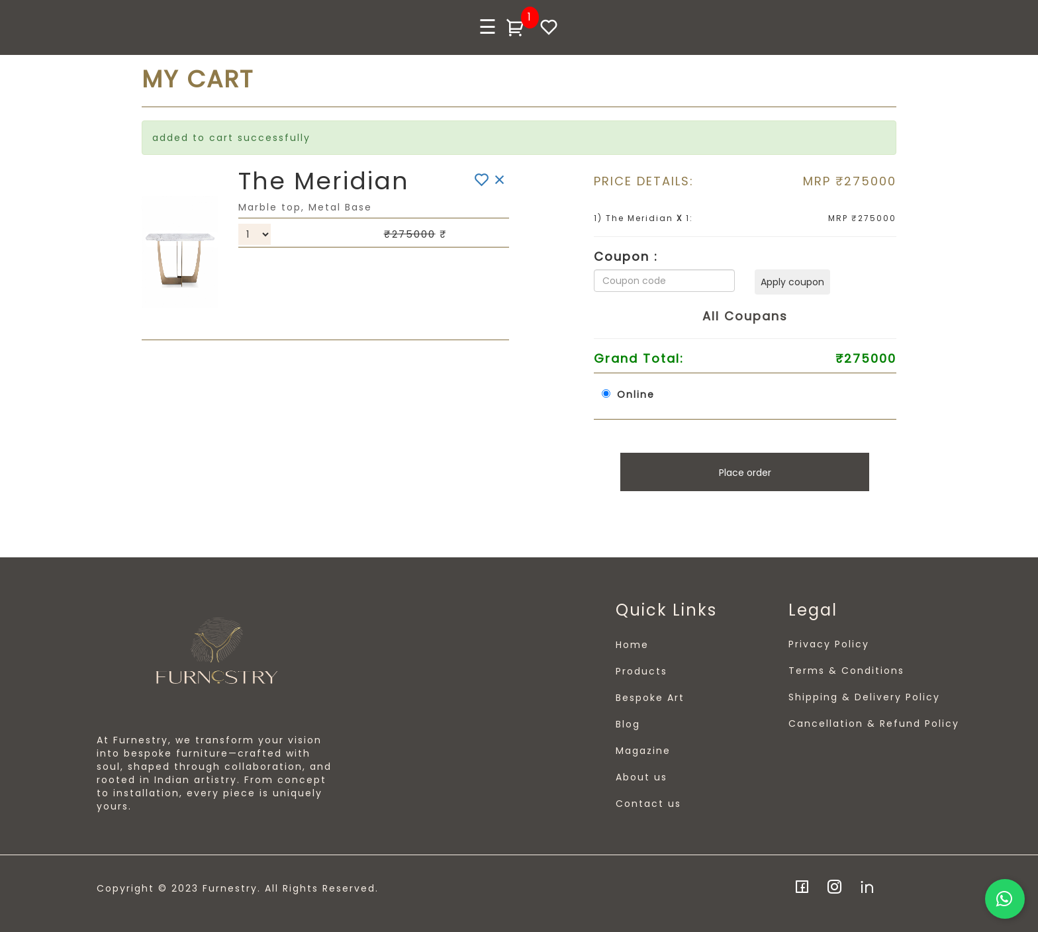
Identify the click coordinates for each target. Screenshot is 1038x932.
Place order (745, 472)
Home (632, 644)
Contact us (648, 803)
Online (636, 394)
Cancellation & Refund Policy (873, 723)
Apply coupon (792, 282)
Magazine (643, 750)
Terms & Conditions (846, 670)
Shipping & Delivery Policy (864, 697)
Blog (628, 724)
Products (641, 671)
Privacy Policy (828, 644)
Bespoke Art (650, 697)
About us (641, 777)
